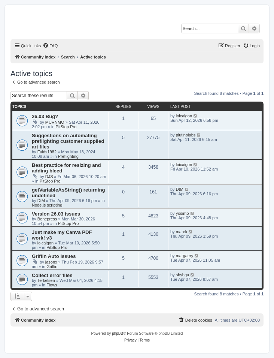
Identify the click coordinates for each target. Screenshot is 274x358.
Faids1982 (47, 152)
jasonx (51, 262)
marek (182, 231)
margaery (184, 255)
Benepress (47, 219)
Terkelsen (46, 280)
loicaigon (184, 116)
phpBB (117, 333)
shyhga (182, 275)
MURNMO (54, 122)
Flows (51, 285)
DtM (41, 200)
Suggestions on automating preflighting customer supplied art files (68, 141)
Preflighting (68, 156)
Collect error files (52, 275)
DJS (49, 176)
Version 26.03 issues (56, 214)
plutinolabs (186, 135)
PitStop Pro (66, 126)
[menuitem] (50, 45)
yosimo (182, 213)
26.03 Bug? (45, 116)
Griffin (51, 266)
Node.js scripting (47, 205)
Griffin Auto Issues (54, 256)
